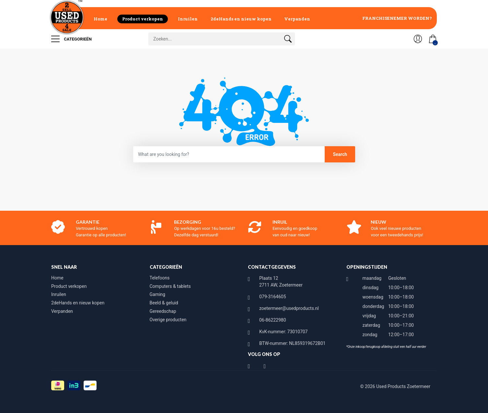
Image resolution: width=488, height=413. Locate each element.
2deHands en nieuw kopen (241, 19)
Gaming (157, 294)
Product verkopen (142, 19)
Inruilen (188, 19)
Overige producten (168, 319)
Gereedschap (163, 311)
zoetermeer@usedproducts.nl (289, 308)
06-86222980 (272, 320)
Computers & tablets (170, 286)
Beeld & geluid (164, 302)
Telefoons (160, 277)
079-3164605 (272, 296)
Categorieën (71, 39)
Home (100, 19)
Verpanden (297, 19)
